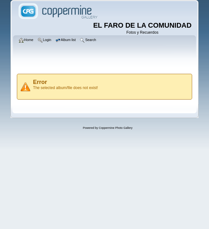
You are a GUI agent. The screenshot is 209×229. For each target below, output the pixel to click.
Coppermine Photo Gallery (115, 127)
